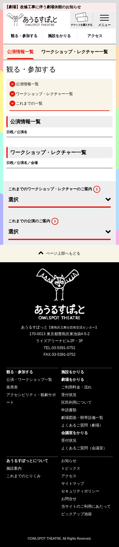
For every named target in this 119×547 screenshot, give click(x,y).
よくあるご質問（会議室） (84, 448)
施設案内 (14, 468)
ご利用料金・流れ (76, 387)
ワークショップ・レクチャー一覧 (74, 51)
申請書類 (68, 410)
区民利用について (76, 402)
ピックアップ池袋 (76, 514)
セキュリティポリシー (80, 491)
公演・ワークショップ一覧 (29, 379)
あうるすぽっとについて (27, 461)
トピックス (70, 468)
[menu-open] (104, 20)
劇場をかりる (72, 379)
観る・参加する (24, 36)
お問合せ (68, 499)
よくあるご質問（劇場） (82, 425)
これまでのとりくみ (23, 476)
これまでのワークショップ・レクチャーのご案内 (50, 189)
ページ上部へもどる (63, 253)
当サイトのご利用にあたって (86, 506)
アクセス (94, 36)
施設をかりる (59, 36)
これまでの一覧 (29, 103)
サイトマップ (72, 483)
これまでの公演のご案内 (29, 221)
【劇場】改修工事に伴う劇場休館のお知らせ (43, 7)
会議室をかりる (74, 433)
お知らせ (68, 461)
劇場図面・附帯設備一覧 (82, 417)
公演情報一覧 (20, 51)
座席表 (12, 387)
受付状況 (68, 395)
